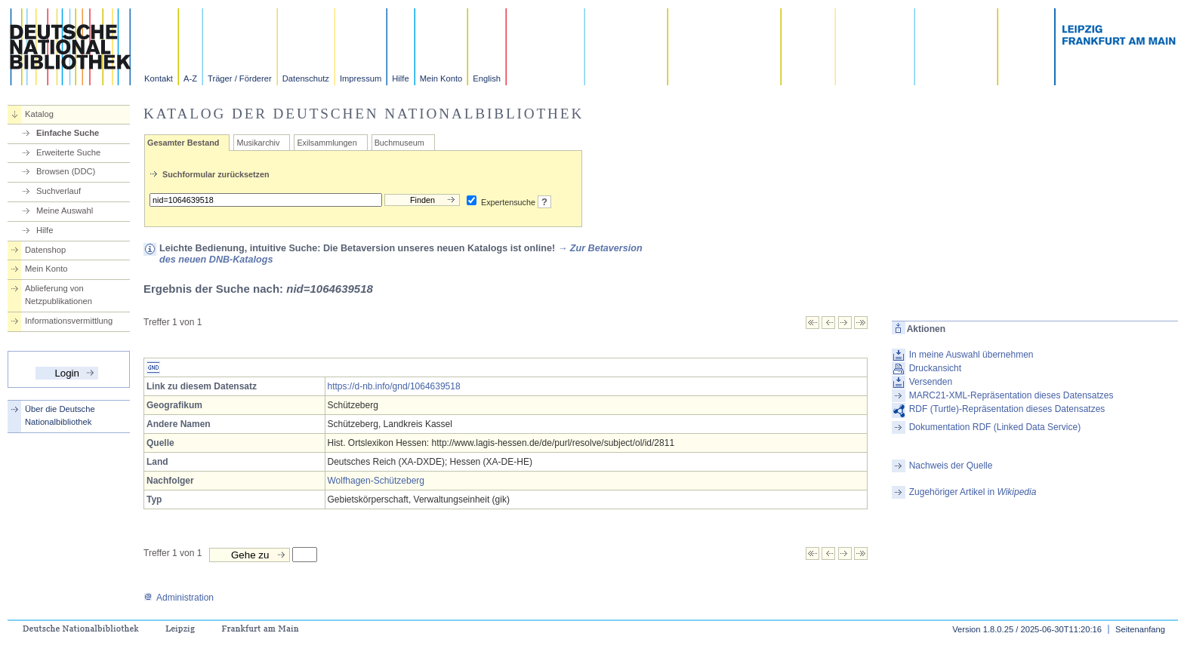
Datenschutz (305, 78)
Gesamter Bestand (183, 142)
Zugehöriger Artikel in (973, 492)
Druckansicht (935, 368)
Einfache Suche (67, 132)
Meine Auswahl (64, 210)
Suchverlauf (58, 190)
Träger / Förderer (240, 78)
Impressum (360, 78)
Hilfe (400, 78)
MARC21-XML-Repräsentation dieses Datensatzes (1011, 395)
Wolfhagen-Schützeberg (376, 480)
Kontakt (158, 78)
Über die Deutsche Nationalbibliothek (60, 415)
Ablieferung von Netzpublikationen (58, 295)
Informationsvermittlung (69, 320)
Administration (178, 597)
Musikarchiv (257, 142)
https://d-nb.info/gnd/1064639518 (394, 386)
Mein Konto (441, 78)
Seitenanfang (1140, 629)
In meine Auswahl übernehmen (971, 354)
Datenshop (45, 249)
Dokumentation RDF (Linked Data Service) (995, 427)
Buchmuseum (399, 142)
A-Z (190, 78)
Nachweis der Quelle (951, 465)
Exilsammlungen (326, 142)
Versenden (930, 382)
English (487, 78)
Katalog (39, 113)
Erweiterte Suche (68, 152)
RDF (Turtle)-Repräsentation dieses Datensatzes (1007, 409)
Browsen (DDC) (65, 171)
